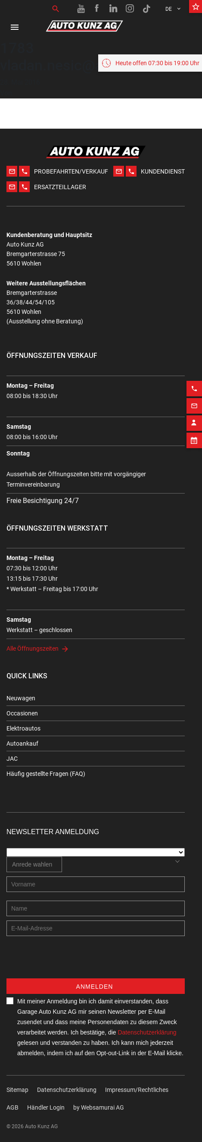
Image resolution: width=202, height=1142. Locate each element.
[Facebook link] (97, 8)
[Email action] (194, 398)
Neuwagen (20, 698)
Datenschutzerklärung (147, 1032)
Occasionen (22, 713)
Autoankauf (22, 743)
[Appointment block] (194, 433)
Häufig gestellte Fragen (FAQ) (45, 773)
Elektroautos (23, 728)
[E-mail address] (95, 928)
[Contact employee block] (194, 416)
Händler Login (46, 1107)
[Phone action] (194, 381)
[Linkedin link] (113, 8)
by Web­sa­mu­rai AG (98, 1107)
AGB (12, 1107)
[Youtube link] (81, 8)
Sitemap (17, 1089)
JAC (12, 758)
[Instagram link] (130, 8)
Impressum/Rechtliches (136, 1089)
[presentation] (71, 961)
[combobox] (34, 864)
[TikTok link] (146, 8)
